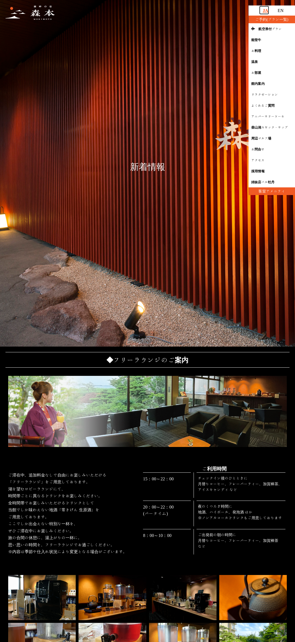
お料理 (256, 50)
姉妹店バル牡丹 (262, 182)
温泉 (254, 61)
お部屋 (256, 72)
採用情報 (258, 171)
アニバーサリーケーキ (268, 116)
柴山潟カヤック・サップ (269, 127)
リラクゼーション (264, 94)
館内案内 (258, 83)
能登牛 (256, 39)
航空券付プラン (266, 28)
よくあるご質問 (262, 105)
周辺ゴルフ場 (261, 138)
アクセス (258, 160)
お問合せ (258, 149)
